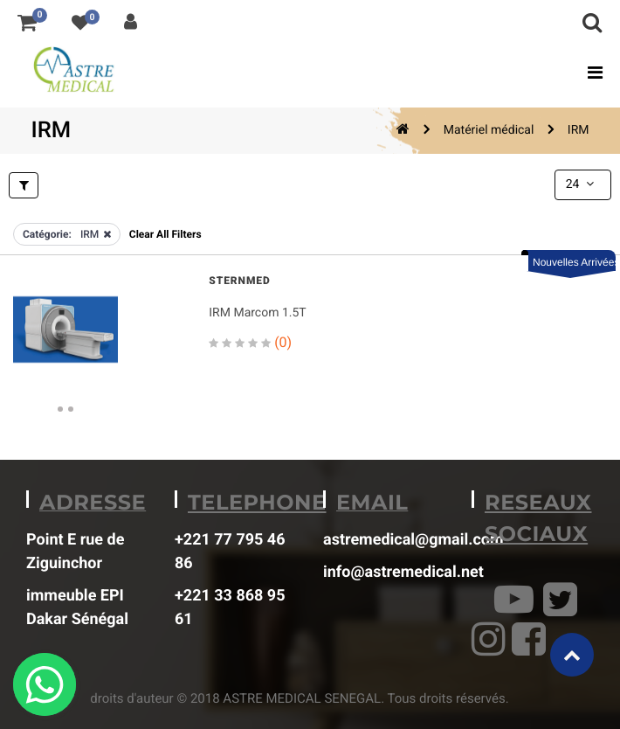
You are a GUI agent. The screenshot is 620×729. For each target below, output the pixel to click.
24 (581, 184)
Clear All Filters (165, 234)
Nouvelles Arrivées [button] (574, 262)
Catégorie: (47, 234)
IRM (578, 130)
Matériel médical (489, 130)
